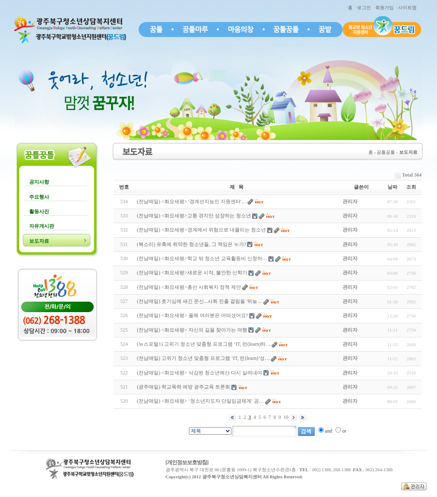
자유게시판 (41, 226)
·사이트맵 (408, 7)
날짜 (392, 187)
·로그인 (364, 7)
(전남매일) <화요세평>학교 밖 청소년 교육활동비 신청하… (202, 258)
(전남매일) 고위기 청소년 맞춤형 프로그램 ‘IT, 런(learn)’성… (203, 358)
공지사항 (39, 182)
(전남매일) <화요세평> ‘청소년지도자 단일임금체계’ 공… (200, 401)
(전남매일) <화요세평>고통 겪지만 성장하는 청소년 (194, 216)
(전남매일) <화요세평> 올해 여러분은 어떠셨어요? (192, 315)
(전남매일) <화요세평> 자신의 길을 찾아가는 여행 (192, 330)
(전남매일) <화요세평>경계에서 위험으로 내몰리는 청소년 (201, 230)
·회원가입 (385, 7)
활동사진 (39, 211)
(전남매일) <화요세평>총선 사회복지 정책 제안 (189, 287)
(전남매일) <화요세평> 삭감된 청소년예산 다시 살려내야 (199, 373)
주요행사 (39, 197)
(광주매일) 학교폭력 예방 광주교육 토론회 (183, 387)
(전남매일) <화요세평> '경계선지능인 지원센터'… (191, 201)
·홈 (351, 7)
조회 (411, 187)
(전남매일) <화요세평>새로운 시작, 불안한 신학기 (192, 273)
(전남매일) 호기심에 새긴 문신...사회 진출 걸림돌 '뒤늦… (199, 301)
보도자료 (39, 241)
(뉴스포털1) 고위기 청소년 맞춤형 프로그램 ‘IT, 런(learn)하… (204, 344)
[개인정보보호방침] (187, 462)
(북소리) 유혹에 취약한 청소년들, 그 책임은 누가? (191, 244)
